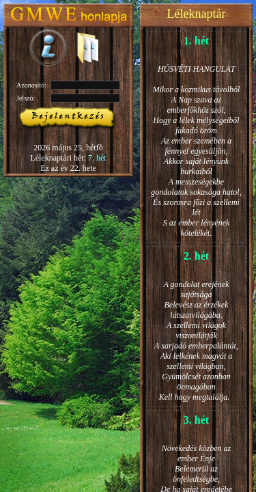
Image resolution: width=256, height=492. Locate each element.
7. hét (97, 158)
